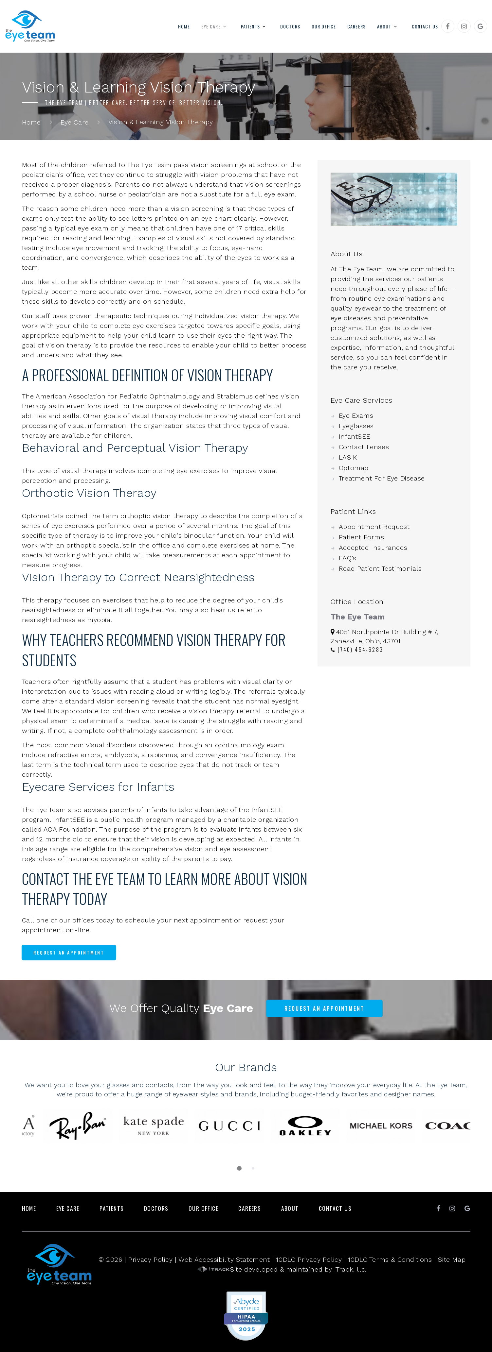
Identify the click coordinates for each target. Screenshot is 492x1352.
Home (184, 26)
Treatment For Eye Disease (382, 478)
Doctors (290, 26)
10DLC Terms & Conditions (390, 1259)
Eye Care (211, 26)
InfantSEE (354, 436)
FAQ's (347, 558)
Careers (356, 26)
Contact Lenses (364, 447)
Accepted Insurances (373, 547)
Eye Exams (356, 415)
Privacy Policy (150, 1259)
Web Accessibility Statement (224, 1259)
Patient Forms (361, 537)
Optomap (354, 468)
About (384, 26)
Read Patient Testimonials (380, 568)
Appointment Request (374, 527)
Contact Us (425, 26)
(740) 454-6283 (357, 649)
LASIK (348, 457)
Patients (250, 26)
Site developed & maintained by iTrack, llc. (282, 1269)
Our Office (324, 26)
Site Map (451, 1259)
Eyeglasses (356, 426)
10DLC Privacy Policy (309, 1259)
